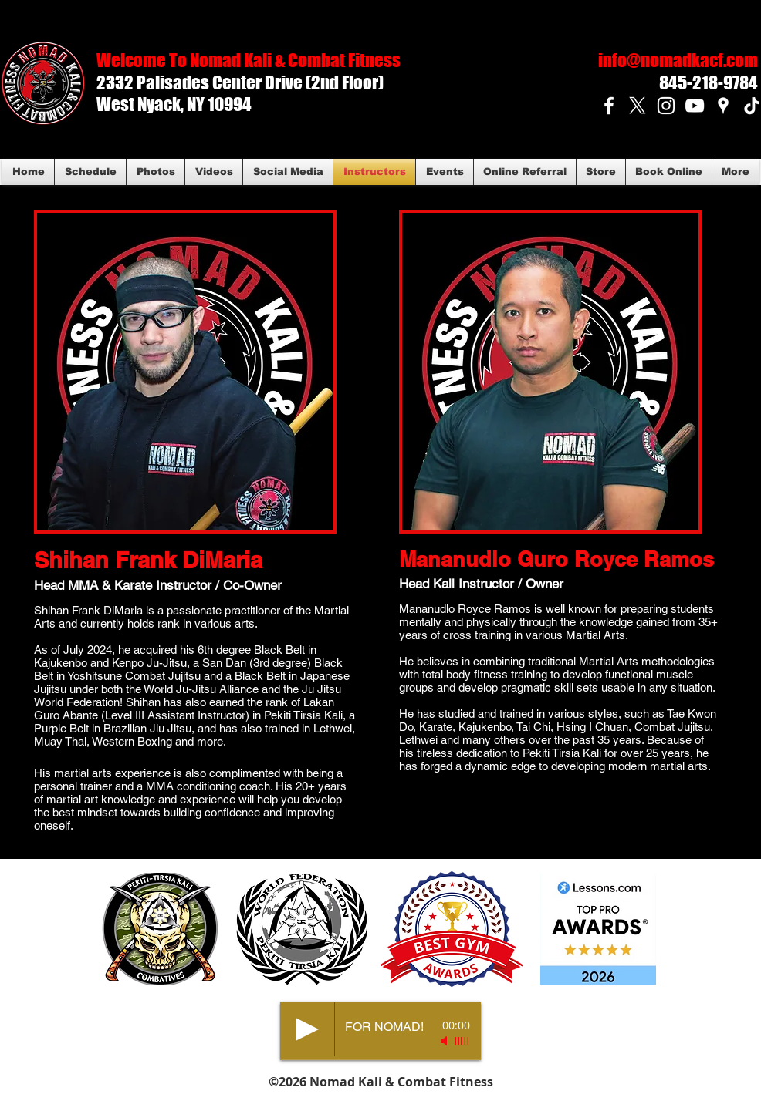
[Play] (307, 1029)
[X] (637, 105)
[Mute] (445, 1041)
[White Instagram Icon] (666, 105)
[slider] (462, 1041)
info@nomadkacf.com (678, 60)
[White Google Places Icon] (723, 105)
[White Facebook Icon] (609, 105)
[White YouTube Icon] (694, 105)
